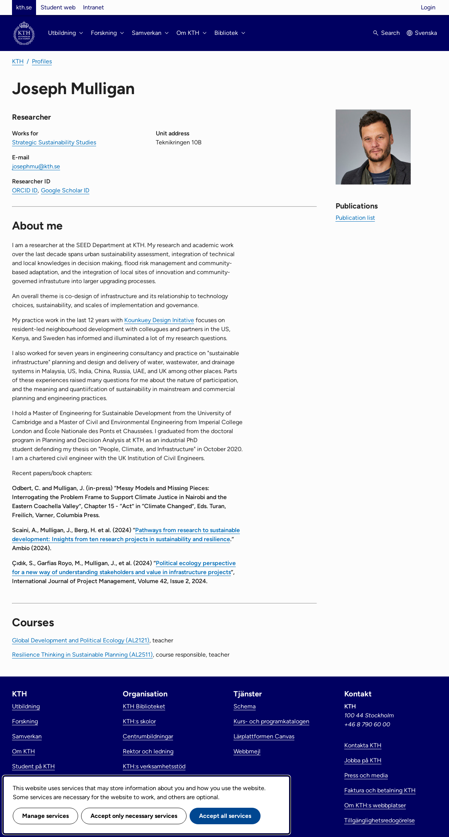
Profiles (42, 61)
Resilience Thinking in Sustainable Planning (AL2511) (82, 654)
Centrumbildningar (148, 736)
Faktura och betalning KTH (380, 790)
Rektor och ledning (148, 751)
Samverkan (27, 736)
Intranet (93, 7)
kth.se (24, 7)
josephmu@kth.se (36, 166)
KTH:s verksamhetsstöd (154, 766)
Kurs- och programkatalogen (271, 721)
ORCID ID (25, 190)
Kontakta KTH (362, 745)
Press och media (366, 775)
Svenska (426, 32)
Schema (245, 706)
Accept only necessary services (133, 815)
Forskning (25, 721)
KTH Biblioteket (144, 706)
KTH (18, 61)
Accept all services (225, 815)
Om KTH (23, 751)
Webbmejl (247, 751)
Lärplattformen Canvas (264, 736)
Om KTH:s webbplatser (375, 805)
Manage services (45, 815)
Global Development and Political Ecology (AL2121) (80, 640)
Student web (58, 7)
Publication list (355, 217)
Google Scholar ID (65, 190)
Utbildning (26, 706)
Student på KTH (33, 766)
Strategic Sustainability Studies (54, 142)
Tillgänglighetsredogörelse (379, 820)
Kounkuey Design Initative (159, 320)
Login (428, 7)
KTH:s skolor (139, 721)
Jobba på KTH (362, 760)
